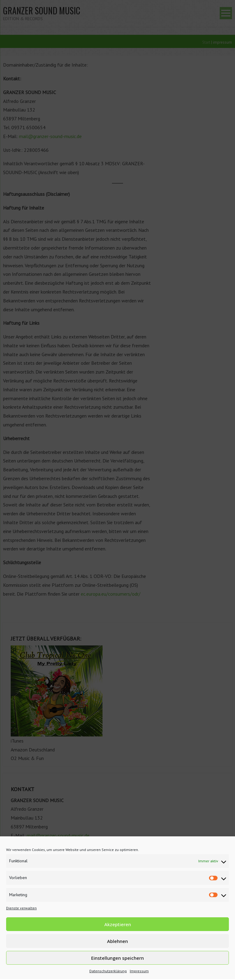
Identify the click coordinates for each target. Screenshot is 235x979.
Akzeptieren (117, 924)
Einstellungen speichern (117, 958)
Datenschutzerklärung (108, 971)
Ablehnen (117, 941)
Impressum (139, 971)
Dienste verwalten (21, 908)
